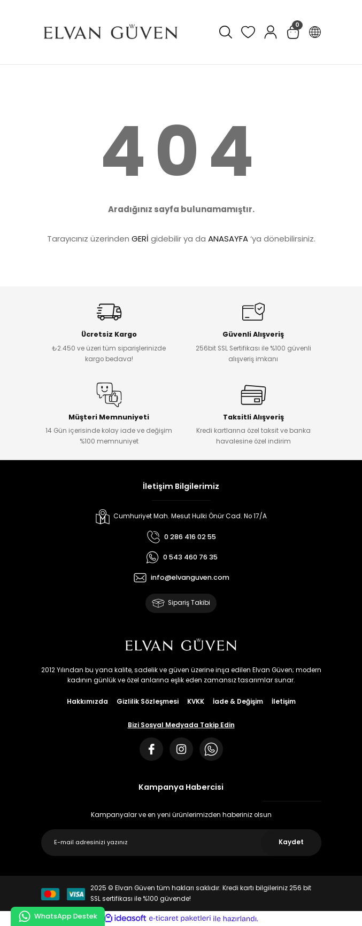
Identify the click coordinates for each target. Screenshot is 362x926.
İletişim (284, 701)
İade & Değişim (238, 701)
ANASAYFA (228, 238)
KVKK (195, 701)
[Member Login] (271, 32)
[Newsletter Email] (181, 842)
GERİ (140, 238)
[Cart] (293, 32)
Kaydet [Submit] (291, 842)
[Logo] (110, 32)
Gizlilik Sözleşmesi (148, 701)
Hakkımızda (87, 701)
